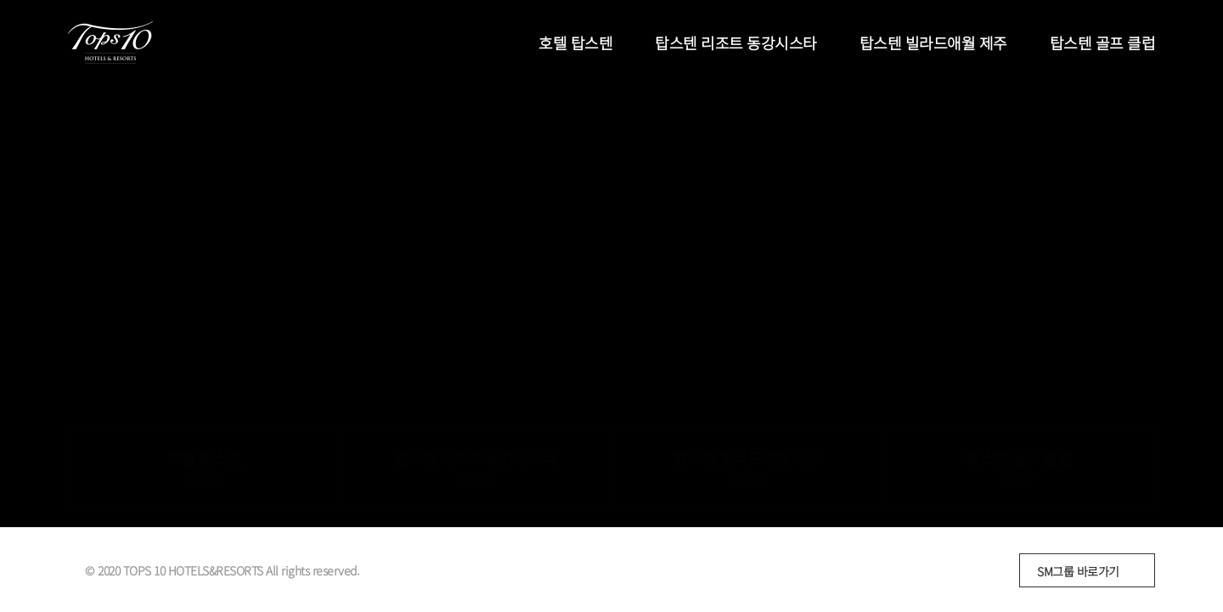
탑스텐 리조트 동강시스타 (736, 42)
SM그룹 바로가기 (1078, 571)
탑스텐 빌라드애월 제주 (933, 42)
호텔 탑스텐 (575, 42)
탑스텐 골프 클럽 (1103, 42)
